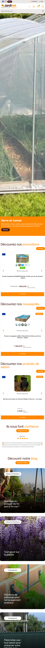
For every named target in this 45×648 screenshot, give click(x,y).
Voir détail (22, 294)
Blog (9, 1)
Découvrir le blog (22, 462)
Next (43, 113)
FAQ (41, 1)
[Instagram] (6, 2)
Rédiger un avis (22, 430)
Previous (2, 113)
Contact (33, 1)
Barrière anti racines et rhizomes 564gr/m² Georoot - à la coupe (22, 399)
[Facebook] (3, 2)
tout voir (40, 248)
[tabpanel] (22, 113)
